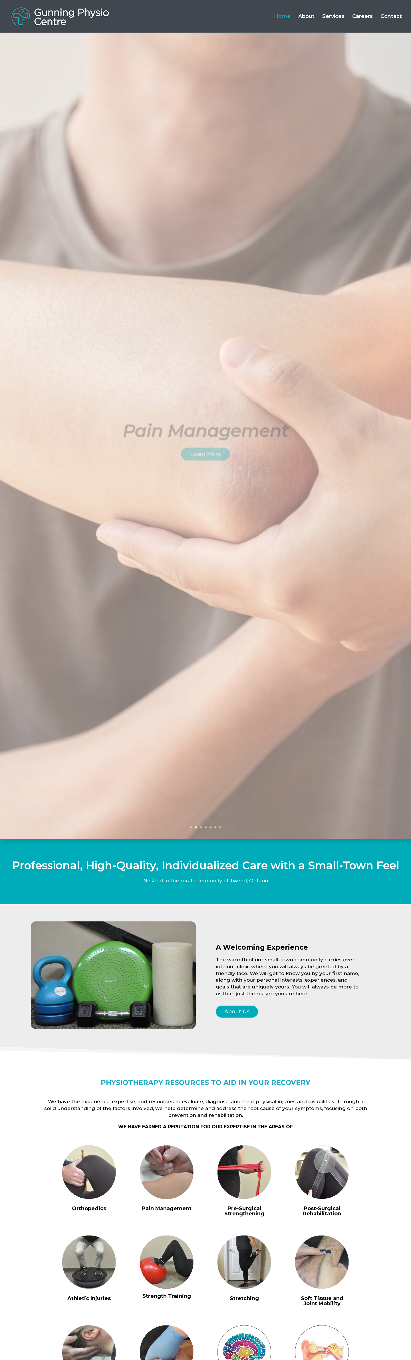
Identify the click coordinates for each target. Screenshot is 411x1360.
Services (333, 16)
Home (282, 16)
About (306, 16)
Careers (362, 16)
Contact (391, 16)
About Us (236, 1011)
